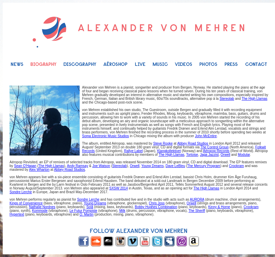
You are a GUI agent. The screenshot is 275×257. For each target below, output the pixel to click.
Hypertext (17, 214)
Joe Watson (101, 166)
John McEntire (206, 136)
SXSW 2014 (118, 188)
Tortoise (192, 155)
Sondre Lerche (21, 192)
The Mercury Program (203, 166)
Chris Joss (157, 203)
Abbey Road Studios (192, 143)
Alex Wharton (39, 169)
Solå (89, 207)
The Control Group (214, 147)
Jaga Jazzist (209, 155)
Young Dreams (152, 166)
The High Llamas (255, 98)
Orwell (225, 155)
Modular (244, 155)
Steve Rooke (163, 143)
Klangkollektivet (169, 151)
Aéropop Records (216, 151)
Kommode (40, 211)
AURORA (197, 199)
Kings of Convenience (26, 203)
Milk (122, 211)
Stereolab (227, 98)
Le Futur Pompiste (83, 211)
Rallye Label (133, 151)
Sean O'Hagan (25, 166)
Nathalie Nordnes (42, 207)
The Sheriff (197, 211)
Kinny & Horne (219, 207)
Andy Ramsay (77, 166)
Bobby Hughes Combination (156, 207)
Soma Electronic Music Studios (105, 136)
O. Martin (87, 214)
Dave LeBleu (175, 166)
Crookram (236, 166)
